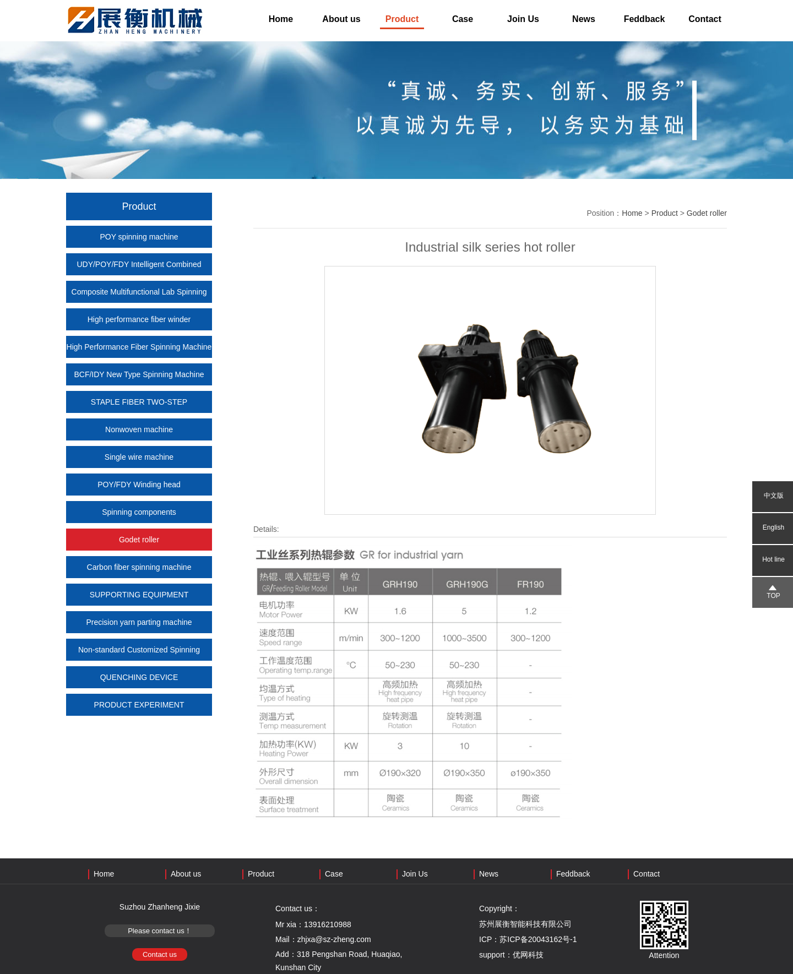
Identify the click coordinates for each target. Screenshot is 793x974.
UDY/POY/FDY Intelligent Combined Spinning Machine (139, 275)
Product (402, 19)
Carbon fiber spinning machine (139, 567)
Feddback (644, 19)
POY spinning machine (139, 236)
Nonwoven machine (139, 429)
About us (341, 19)
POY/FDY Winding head (139, 484)
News (583, 19)
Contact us (160, 954)
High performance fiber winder (139, 319)
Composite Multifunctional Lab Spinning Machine (139, 302)
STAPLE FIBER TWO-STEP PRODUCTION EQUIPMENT (139, 413)
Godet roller (139, 539)
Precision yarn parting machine (139, 622)
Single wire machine (139, 457)
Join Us (523, 19)
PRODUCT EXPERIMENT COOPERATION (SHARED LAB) (139, 715)
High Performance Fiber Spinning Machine (139, 346)
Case (462, 19)
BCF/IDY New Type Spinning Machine (139, 374)
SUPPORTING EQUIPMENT (139, 594)
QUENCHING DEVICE (139, 677)
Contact (704, 19)
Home (281, 19)
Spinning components (139, 512)
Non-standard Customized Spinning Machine (139, 660)
